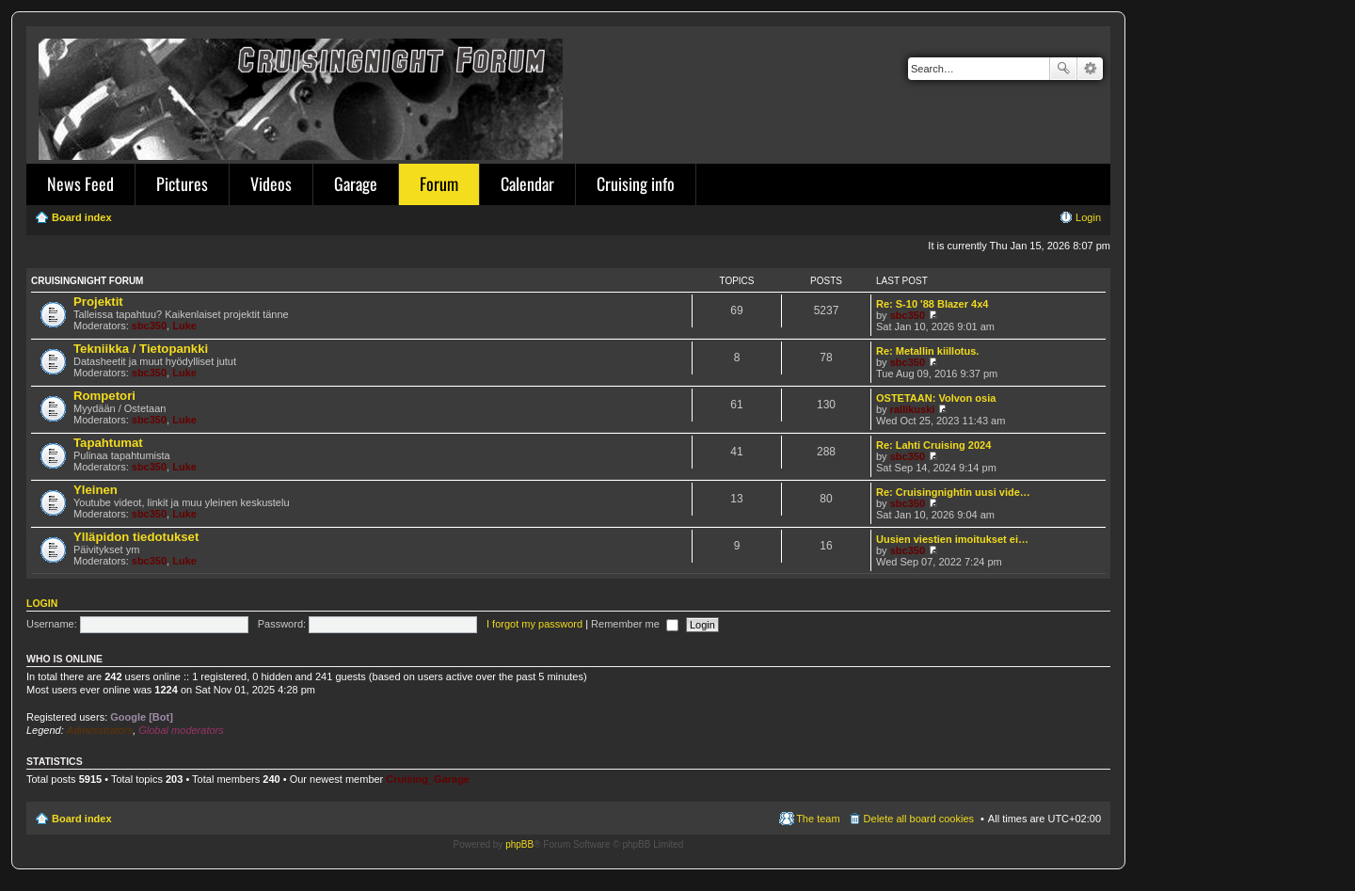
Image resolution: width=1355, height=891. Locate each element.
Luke (184, 325)
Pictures (182, 183)
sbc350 (149, 325)
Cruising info (636, 183)
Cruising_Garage (428, 779)
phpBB (519, 844)
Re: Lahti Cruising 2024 (933, 445)
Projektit (98, 301)
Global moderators (181, 730)
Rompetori (104, 396)
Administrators (100, 730)
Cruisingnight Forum (87, 281)
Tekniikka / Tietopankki (140, 349)
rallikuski (912, 409)
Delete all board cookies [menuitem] (919, 818)
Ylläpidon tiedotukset (136, 537)
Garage (355, 183)
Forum (439, 183)
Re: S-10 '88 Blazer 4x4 (932, 304)
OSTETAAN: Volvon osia (936, 398)
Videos (271, 183)
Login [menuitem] (1088, 217)
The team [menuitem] (817, 818)
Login (41, 603)
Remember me (634, 623)
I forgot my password (534, 623)
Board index (82, 818)
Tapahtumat (108, 443)
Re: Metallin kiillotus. (927, 351)
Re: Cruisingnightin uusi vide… (953, 492)
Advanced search (1090, 68)
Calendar (527, 183)
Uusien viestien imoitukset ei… (952, 539)
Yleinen (95, 490)
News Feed (80, 183)
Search (1063, 68)
